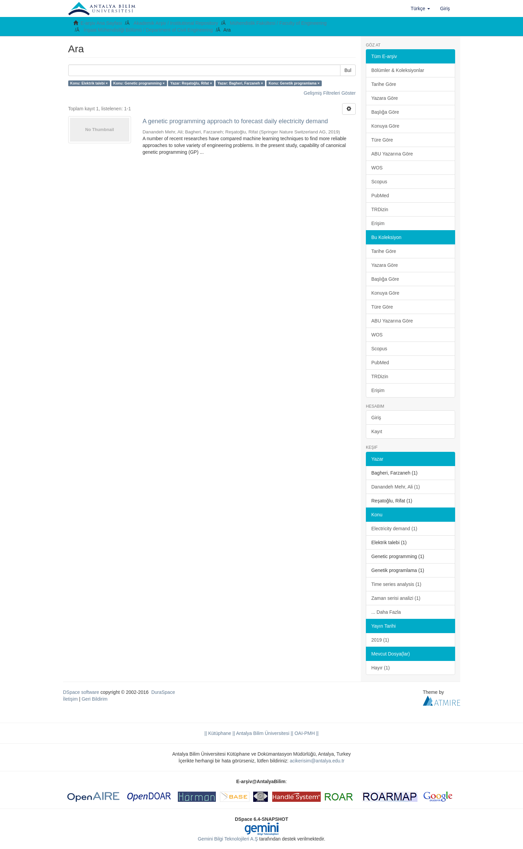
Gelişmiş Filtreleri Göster (330, 93)
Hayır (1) (380, 667)
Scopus (379, 181)
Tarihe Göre (383, 84)
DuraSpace (163, 692)
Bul (347, 70)
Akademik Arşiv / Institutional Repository (176, 23)
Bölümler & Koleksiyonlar (397, 70)
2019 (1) (380, 640)
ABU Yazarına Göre (392, 153)
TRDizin (379, 209)
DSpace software (81, 692)
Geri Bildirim (94, 699)
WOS (376, 167)
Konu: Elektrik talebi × (89, 83)
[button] (420, 8)
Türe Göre (382, 140)
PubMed (380, 195)
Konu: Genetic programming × (139, 83)
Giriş (376, 417)
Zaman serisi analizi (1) (396, 598)
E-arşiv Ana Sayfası (101, 23)
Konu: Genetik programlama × (293, 83)
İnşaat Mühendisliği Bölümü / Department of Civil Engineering (148, 30)
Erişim (378, 223)
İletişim (70, 699)
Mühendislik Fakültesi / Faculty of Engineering (278, 23)
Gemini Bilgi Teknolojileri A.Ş (228, 839)
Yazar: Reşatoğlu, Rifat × (191, 83)
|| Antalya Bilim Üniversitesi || (262, 733)
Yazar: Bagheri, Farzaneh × (240, 83)
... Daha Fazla (386, 612)
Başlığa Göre (385, 112)
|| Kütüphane (217, 733)
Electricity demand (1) (394, 528)
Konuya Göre (385, 126)
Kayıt (376, 431)
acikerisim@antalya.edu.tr (317, 760)
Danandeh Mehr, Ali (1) (395, 487)
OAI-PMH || (306, 733)
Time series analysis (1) (396, 584)
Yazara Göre (384, 98)
